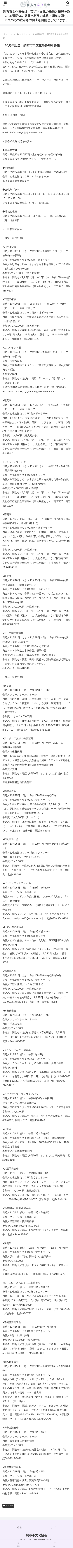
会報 (19, 1527)
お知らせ (8, 1505)
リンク (53, 1527)
